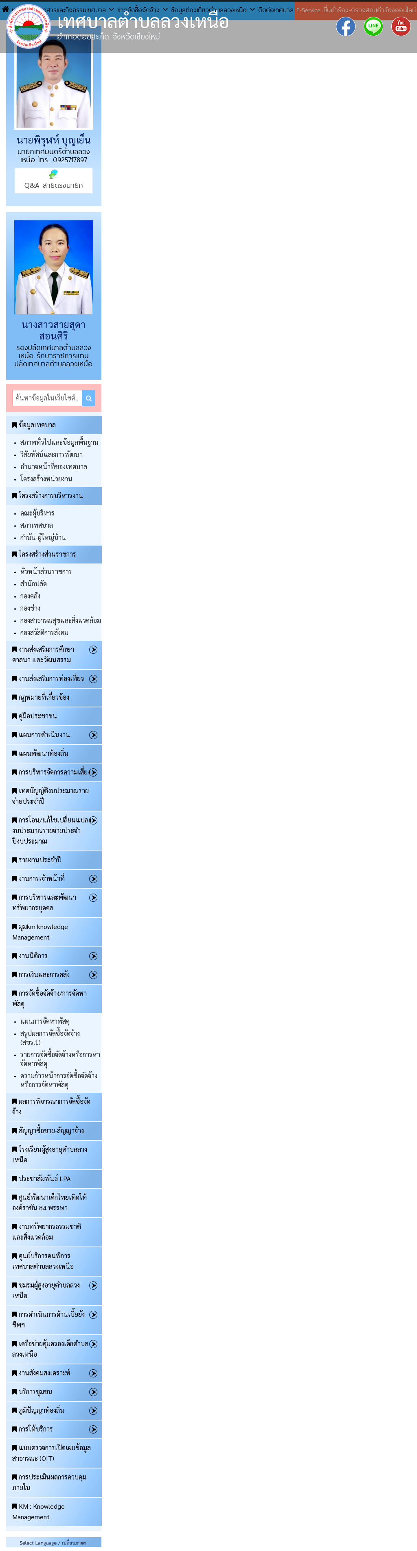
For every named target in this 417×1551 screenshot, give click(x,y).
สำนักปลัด (33, 583)
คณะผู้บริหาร (37, 513)
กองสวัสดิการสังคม (44, 632)
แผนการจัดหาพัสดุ (45, 1021)
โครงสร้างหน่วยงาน (46, 478)
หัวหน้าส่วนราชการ (46, 571)
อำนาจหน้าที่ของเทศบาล (53, 466)
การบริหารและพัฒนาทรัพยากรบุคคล (44, 902)
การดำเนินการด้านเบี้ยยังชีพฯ (48, 1319)
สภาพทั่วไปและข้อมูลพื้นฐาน (59, 442)
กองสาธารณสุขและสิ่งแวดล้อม (60, 620)
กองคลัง (30, 596)
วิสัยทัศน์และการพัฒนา (51, 454)
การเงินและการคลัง (41, 974)
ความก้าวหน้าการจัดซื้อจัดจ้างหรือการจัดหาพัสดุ (58, 1080)
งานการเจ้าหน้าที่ (38, 878)
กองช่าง (30, 608)
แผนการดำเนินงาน (41, 734)
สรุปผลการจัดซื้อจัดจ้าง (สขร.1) (50, 1037)
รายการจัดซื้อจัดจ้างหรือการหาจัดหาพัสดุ (60, 1059)
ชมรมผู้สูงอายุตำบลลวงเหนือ (46, 1290)
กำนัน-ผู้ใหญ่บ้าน (43, 537)
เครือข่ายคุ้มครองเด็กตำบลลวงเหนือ (50, 1348)
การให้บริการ (32, 1429)
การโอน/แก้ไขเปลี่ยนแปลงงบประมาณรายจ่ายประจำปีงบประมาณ (51, 830)
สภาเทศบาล (36, 525)
